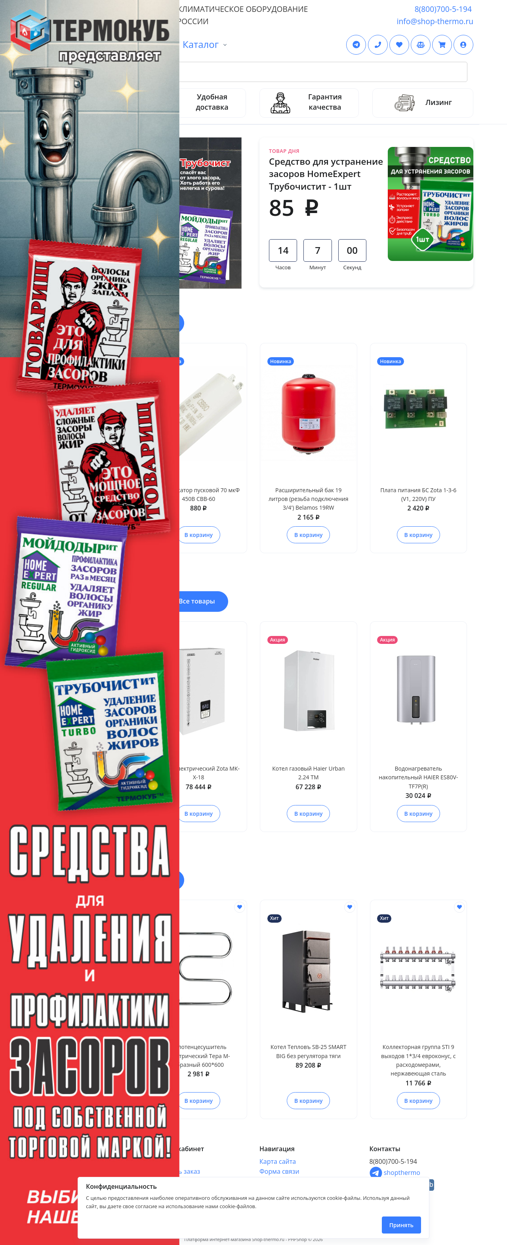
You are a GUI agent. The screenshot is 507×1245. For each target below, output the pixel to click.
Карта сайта (277, 1161)
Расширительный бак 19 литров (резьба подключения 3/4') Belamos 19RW (308, 499)
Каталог (201, 44)
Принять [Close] (401, 1225)
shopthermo (395, 1172)
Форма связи (279, 1171)
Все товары (197, 601)
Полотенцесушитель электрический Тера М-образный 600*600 (198, 1055)
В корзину (199, 535)
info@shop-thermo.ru (435, 21)
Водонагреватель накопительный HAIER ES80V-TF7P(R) (418, 777)
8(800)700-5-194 (443, 9)
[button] (463, 45)
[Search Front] (262, 72)
